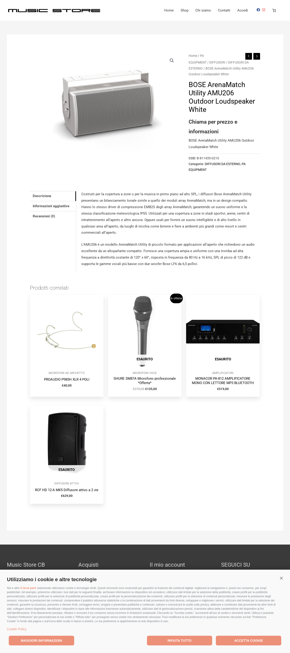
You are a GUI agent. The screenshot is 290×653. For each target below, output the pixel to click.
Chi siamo (203, 10)
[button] (281, 578)
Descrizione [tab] (42, 196)
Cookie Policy (16, 629)
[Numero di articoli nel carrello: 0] (274, 10)
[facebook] (259, 10)
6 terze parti (28, 588)
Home (169, 10)
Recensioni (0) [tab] (44, 216)
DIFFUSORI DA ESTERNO (222, 164)
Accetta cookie (248, 640)
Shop (184, 10)
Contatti (224, 10)
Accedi (242, 10)
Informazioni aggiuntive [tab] (51, 206)
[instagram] (264, 10)
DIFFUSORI (217, 62)
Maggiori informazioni (41, 640)
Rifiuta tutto (179, 640)
